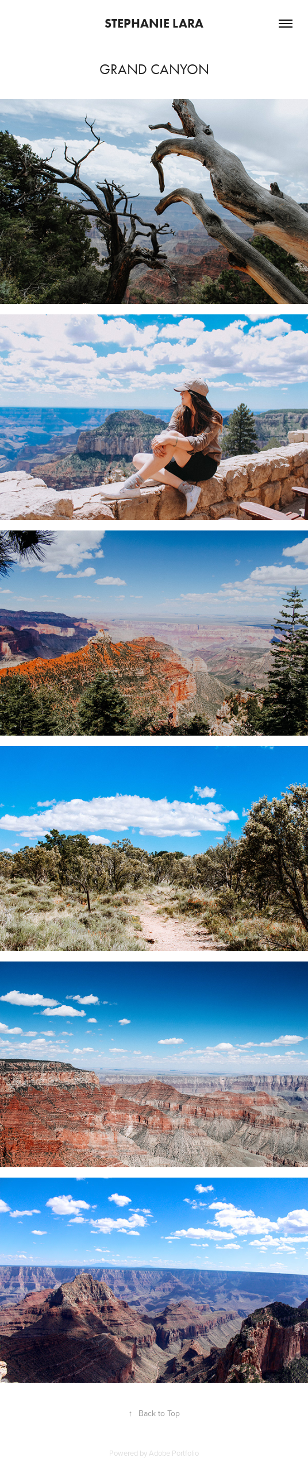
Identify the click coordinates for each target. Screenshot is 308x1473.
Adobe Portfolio (174, 1453)
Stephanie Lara (154, 23)
